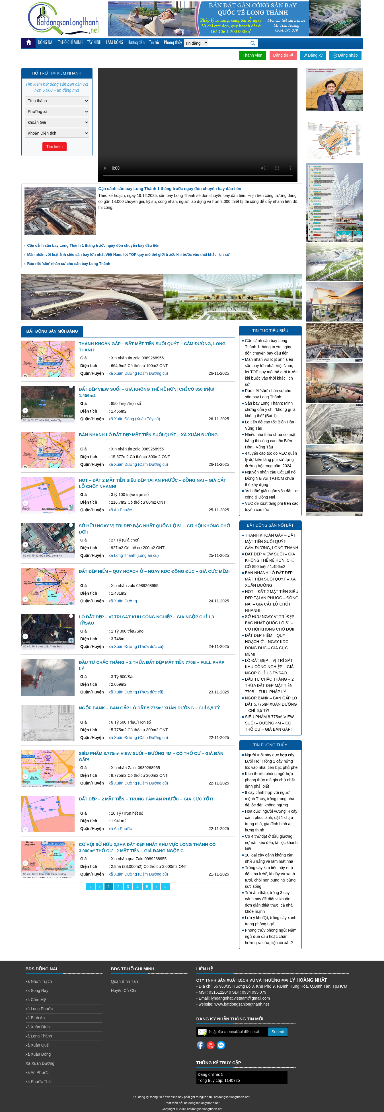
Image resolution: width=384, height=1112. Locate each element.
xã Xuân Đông (38, 1054)
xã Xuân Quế (37, 1045)
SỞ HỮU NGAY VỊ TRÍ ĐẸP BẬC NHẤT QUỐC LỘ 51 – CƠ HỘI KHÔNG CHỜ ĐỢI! (269, 622)
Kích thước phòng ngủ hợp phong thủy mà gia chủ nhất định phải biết (270, 779)
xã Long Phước (39, 1008)
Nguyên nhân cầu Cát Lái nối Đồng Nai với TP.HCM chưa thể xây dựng (271, 478)
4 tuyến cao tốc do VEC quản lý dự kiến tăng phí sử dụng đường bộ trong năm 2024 (271, 459)
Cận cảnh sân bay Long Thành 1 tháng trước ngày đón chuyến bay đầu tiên (93, 245)
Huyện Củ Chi (123, 990)
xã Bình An (35, 1018)
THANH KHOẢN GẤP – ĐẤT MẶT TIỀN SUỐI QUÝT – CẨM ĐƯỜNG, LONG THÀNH (271, 541)
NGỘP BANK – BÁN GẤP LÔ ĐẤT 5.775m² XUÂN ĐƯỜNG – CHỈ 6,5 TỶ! (271, 704)
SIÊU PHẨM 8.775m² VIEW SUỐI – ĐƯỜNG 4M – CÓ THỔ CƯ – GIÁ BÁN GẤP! (269, 723)
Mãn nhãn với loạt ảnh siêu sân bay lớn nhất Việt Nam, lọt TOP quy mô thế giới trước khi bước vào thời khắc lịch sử (128, 254)
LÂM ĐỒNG (114, 43)
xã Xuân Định (38, 1027)
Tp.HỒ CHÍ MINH (70, 43)
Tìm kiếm (54, 146)
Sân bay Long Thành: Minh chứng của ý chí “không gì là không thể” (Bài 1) (270, 409)
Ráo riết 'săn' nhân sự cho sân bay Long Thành (68, 263)
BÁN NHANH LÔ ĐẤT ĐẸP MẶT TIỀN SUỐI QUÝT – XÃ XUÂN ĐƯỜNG (270, 579)
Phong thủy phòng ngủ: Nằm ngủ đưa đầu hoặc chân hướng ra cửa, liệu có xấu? (271, 936)
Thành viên (252, 55)
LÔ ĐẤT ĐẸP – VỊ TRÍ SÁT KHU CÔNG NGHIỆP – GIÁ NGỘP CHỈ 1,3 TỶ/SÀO (269, 666)
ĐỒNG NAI (46, 43)
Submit (278, 1031)
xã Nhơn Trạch (39, 981)
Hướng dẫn (136, 43)
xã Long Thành (39, 1036)
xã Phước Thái (39, 1081)
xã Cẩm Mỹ (36, 999)
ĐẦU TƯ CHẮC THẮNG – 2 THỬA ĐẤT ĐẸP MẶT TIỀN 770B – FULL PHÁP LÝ (269, 685)
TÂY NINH (94, 43)
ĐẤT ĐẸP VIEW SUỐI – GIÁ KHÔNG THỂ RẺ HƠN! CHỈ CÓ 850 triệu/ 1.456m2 (270, 560)
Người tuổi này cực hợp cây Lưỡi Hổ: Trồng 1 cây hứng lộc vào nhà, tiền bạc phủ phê (271, 761)
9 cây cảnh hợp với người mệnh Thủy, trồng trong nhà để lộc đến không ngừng (269, 798)
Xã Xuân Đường (40, 1063)
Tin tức (154, 43)
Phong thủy (173, 43)
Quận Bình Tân (124, 981)
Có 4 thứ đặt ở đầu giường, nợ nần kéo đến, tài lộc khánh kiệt (271, 842)
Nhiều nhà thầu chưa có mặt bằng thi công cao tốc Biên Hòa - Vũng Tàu (270, 440)
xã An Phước (37, 1072)
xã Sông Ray (37, 990)
